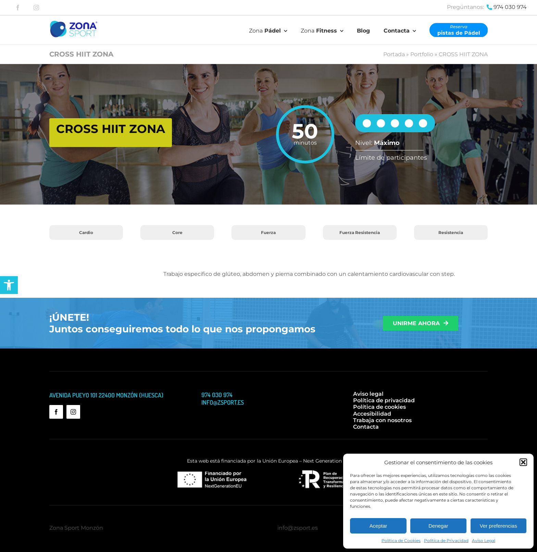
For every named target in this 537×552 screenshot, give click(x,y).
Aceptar (378, 526)
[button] (9, 285)
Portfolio (421, 54)
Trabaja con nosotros (382, 420)
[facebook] (17, 7)
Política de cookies (379, 407)
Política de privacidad (384, 400)
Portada (394, 54)
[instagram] (36, 7)
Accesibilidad (372, 413)
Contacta (366, 427)
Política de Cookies (401, 540)
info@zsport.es (297, 528)
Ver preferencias (498, 526)
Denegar (438, 526)
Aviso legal (368, 394)
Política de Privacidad (446, 540)
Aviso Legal (483, 540)
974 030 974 (510, 7)
